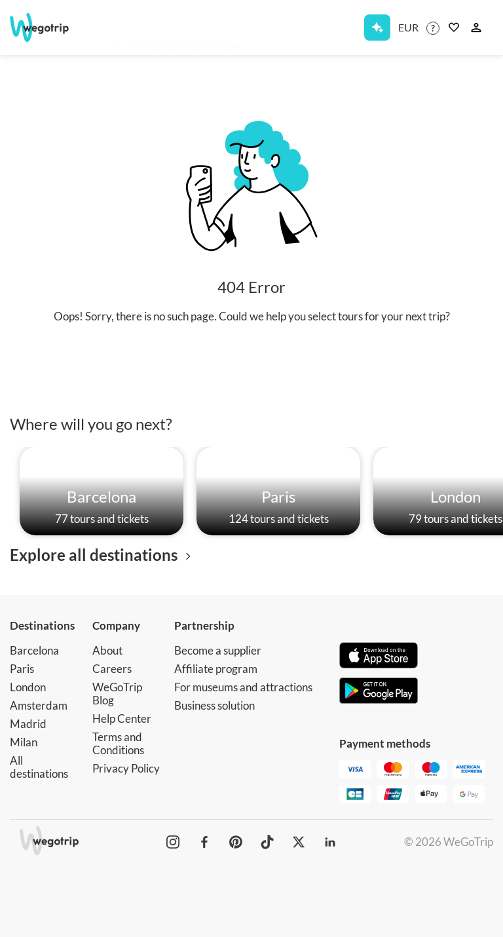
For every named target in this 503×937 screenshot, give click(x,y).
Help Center (121, 718)
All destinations (39, 767)
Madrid (28, 724)
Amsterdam (38, 705)
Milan (23, 742)
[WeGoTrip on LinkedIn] (330, 842)
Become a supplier (217, 650)
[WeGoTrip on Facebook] (204, 842)
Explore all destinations (103, 554)
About (107, 650)
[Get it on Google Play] (378, 692)
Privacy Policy (126, 768)
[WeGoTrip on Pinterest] (235, 842)
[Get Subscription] (377, 27)
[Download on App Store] (378, 656)
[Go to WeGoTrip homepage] (45, 27)
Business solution (214, 705)
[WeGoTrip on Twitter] (298, 842)
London (28, 687)
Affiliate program (215, 669)
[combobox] (232, 30)
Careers (112, 669)
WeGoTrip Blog (117, 693)
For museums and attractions (243, 687)
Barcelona (34, 650)
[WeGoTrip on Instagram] (172, 842)
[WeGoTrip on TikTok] (267, 842)
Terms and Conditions (118, 743)
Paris (22, 669)
